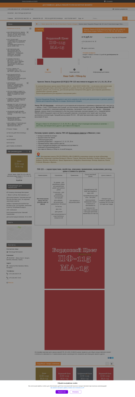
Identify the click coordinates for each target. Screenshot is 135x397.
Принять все (62, 392)
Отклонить (75, 392)
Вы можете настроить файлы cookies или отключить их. (67, 387)
